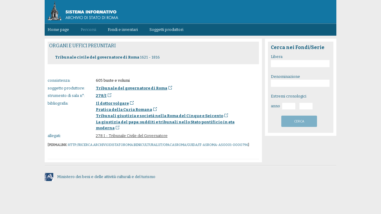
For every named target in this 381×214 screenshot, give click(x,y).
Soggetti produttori (166, 29)
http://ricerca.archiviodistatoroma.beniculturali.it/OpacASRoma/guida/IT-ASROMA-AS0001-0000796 (158, 145)
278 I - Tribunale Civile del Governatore (132, 135)
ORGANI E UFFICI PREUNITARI (82, 45)
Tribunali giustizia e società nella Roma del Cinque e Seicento (159, 116)
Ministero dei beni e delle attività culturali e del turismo (100, 176)
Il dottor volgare (112, 103)
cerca (299, 121)
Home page (58, 29)
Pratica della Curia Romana (124, 109)
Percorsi (88, 29)
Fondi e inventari (123, 29)
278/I (101, 95)
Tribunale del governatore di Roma (131, 88)
